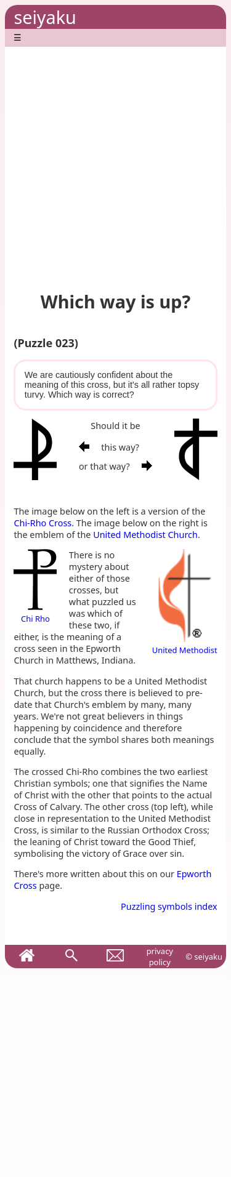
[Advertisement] (115, 162)
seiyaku (45, 17)
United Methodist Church (145, 534)
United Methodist (184, 644)
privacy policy (160, 956)
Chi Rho (35, 613)
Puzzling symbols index (169, 906)
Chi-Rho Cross (42, 523)
